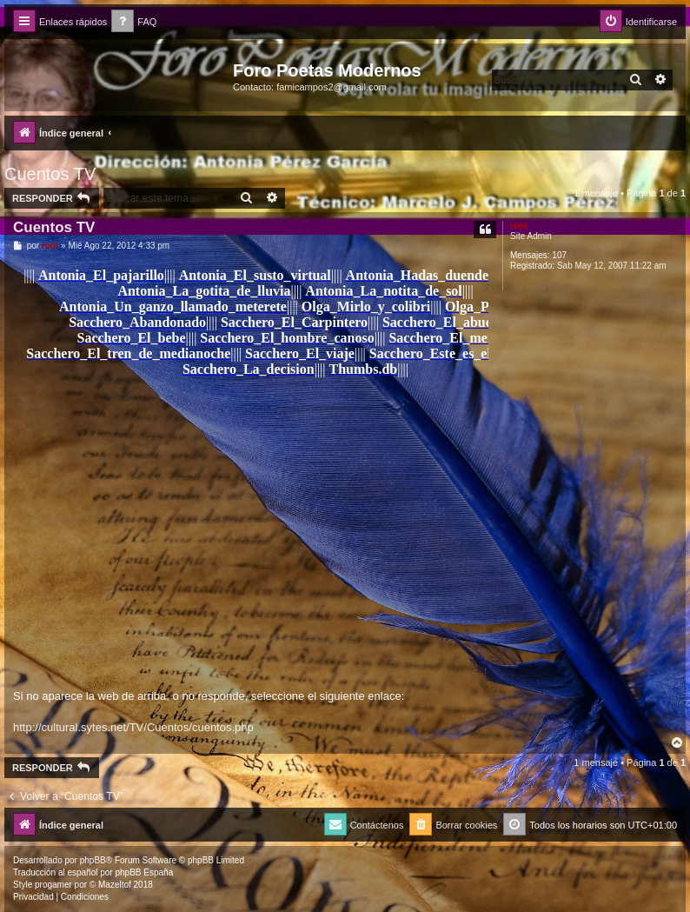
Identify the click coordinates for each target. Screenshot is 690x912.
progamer (53, 884)
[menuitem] (133, 22)
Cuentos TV (50, 173)
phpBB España (144, 872)
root (518, 225)
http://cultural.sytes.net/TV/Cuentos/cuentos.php (133, 727)
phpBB (93, 860)
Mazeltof (114, 884)
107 (559, 255)
